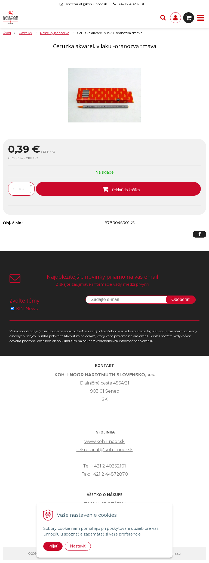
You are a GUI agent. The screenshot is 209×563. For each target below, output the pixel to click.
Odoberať (180, 299)
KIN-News (27, 308)
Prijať (52, 546)
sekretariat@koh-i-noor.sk (86, 4)
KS (21, 189)
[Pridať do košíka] (118, 189)
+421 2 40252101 (131, 4)
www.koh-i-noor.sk (104, 441)
